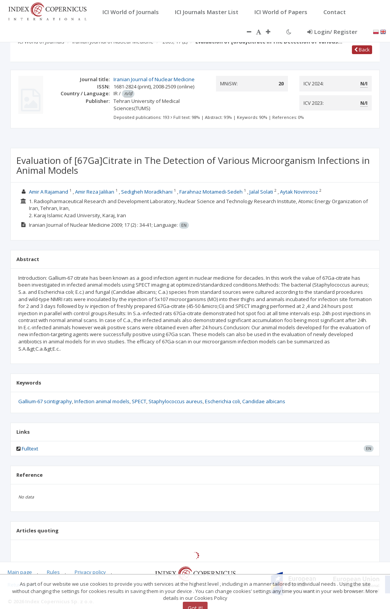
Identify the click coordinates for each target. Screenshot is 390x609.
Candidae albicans (263, 401)
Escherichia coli (222, 401)
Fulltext (30, 448)
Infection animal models (101, 401)
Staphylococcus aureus (176, 401)
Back (362, 49)
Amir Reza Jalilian (94, 191)
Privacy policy (90, 572)
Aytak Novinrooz (299, 191)
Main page (20, 572)
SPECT (139, 401)
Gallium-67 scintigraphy (45, 401)
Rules (53, 572)
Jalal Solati (261, 191)
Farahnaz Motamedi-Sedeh (211, 191)
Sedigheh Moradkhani (147, 191)
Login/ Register (332, 31)
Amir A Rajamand (48, 191)
